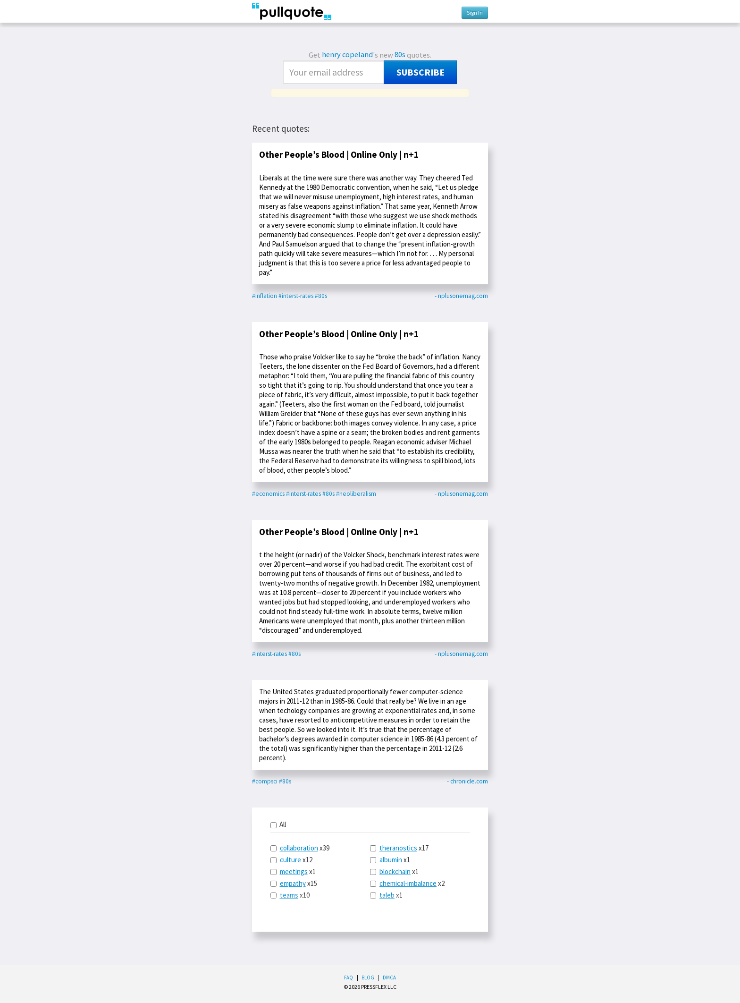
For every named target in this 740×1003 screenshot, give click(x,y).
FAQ (348, 977)
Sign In (475, 12)
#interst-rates (295, 296)
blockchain (395, 871)
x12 (291, 859)
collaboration (299, 847)
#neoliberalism (356, 494)
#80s (321, 296)
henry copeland (347, 55)
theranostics (398, 847)
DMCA (389, 977)
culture (290, 859)
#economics (268, 494)
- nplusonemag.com (461, 296)
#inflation (264, 296)
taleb (387, 895)
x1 (293, 871)
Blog (368, 977)
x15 (293, 883)
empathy (293, 883)
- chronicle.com (467, 781)
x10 (290, 895)
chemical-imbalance (408, 883)
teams (289, 895)
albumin (390, 859)
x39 (299, 847)
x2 (407, 883)
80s (400, 55)
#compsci (265, 781)
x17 (399, 847)
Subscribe (420, 72)
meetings (294, 871)
